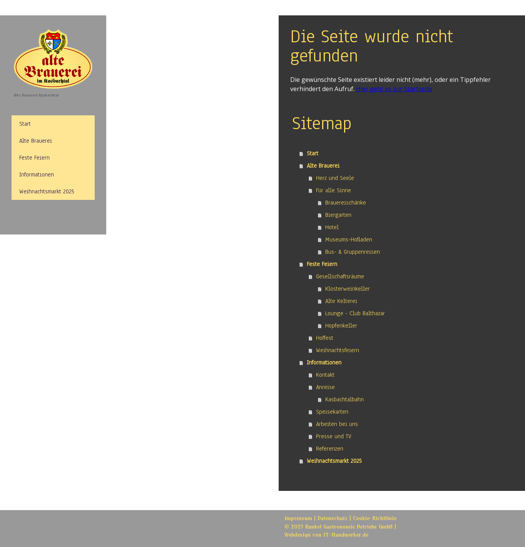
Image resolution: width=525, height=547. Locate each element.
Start (25, 124)
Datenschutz (333, 518)
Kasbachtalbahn (344, 399)
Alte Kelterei (341, 301)
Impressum (298, 518)
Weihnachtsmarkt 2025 (46, 191)
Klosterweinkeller (347, 289)
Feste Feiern (34, 157)
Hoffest (324, 338)
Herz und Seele (335, 178)
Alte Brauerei (35, 141)
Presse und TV (333, 436)
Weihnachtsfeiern (337, 350)
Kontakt (325, 375)
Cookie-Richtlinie (374, 518)
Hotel (332, 227)
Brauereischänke (345, 202)
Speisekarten (332, 412)
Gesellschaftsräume (340, 276)
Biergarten (338, 215)
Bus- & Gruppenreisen (352, 252)
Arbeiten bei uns (337, 424)
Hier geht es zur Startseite (394, 89)
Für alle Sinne (333, 190)
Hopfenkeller (341, 325)
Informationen (36, 174)
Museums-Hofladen (348, 239)
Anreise (325, 387)
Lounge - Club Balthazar (355, 313)
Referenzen (329, 448)
